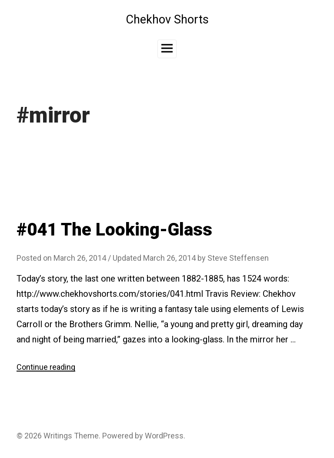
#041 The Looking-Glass (114, 229)
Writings (57, 435)
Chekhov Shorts (167, 20)
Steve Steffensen (238, 257)
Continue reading (46, 367)
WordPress (164, 435)
